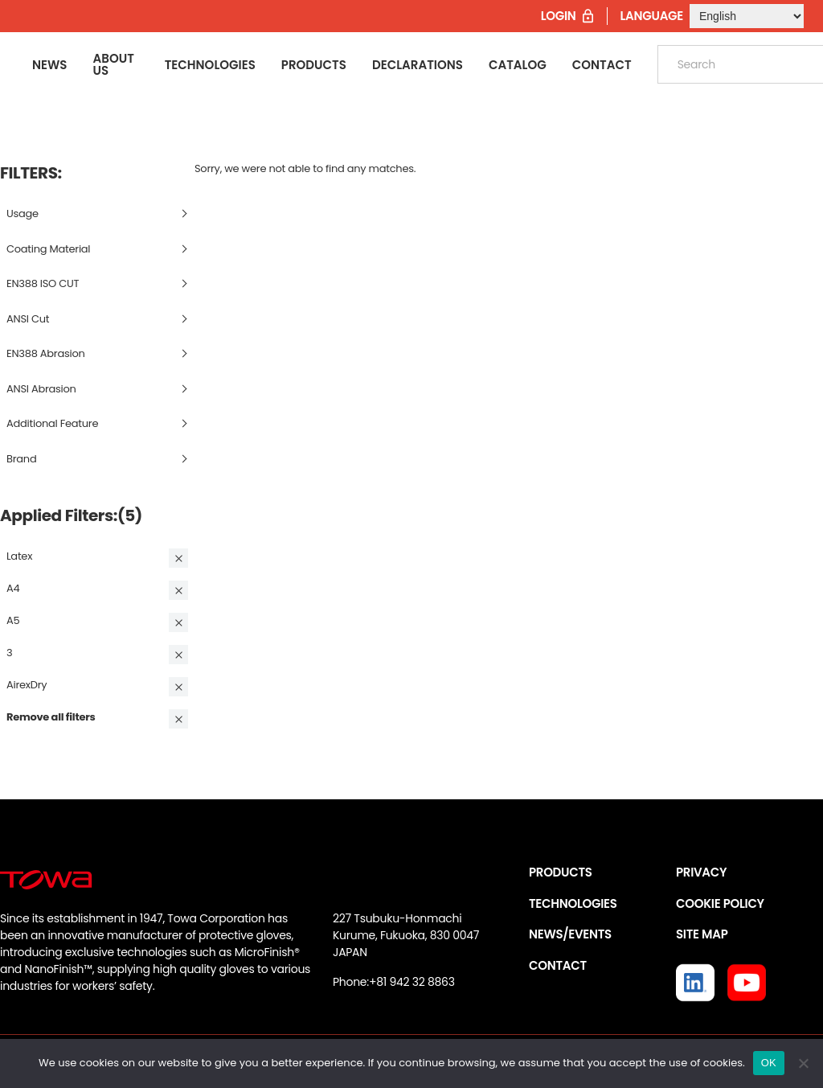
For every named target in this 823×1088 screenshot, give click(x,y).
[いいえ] (803, 1063)
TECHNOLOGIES (573, 903)
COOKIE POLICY (720, 903)
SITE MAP (701, 934)
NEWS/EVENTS (570, 934)
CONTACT (558, 965)
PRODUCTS (560, 872)
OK (768, 1063)
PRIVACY (701, 872)
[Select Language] (747, 16)
